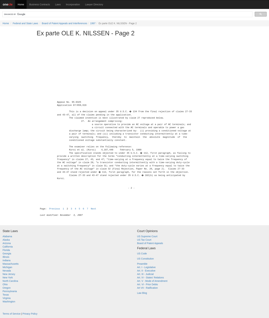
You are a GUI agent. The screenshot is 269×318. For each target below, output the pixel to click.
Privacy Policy (29, 313)
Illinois (6, 257)
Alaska (6, 239)
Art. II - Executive (146, 270)
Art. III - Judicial (145, 274)
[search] (127, 14)
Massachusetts (11, 263)
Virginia (6, 298)
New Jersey (9, 274)
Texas (6, 294)
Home (21, 4)
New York (8, 277)
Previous (54, 209)
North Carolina (10, 281)
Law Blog (142, 293)
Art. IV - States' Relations (150, 277)
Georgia (7, 253)
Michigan (7, 267)
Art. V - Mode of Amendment (152, 281)
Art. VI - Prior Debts (147, 284)
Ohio (5, 284)
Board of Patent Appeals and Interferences (64, 23)
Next (93, 209)
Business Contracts (39, 4)
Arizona (7, 243)
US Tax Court (144, 239)
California (8, 246)
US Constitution (145, 258)
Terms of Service (11, 313)
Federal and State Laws (25, 23)
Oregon (7, 287)
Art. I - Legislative (146, 267)
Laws (58, 4)
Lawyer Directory (94, 4)
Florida (6, 250)
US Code (142, 253)
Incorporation (73, 4)
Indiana (6, 260)
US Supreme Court (147, 236)
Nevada (7, 270)
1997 (92, 23)
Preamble (142, 263)
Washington (9, 301)
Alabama (7, 236)
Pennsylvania (10, 291)
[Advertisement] (134, 63)
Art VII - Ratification (147, 287)
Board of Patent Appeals (150, 243)
